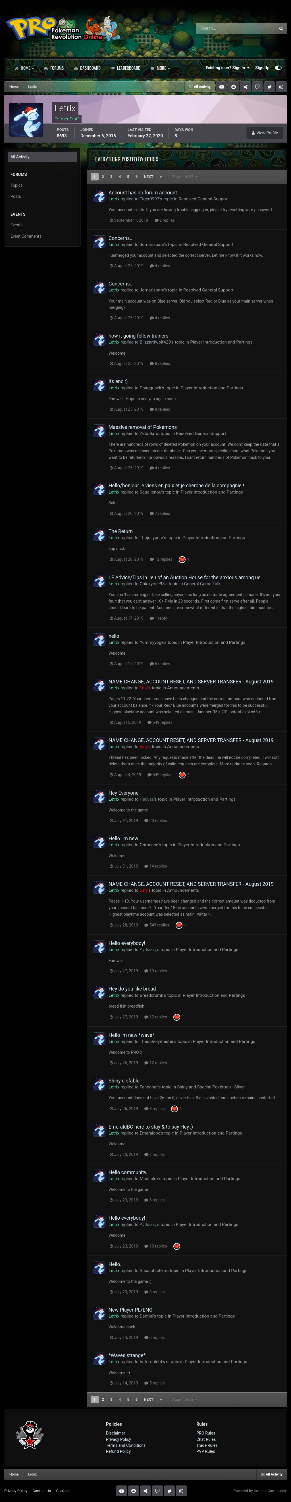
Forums (54, 67)
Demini (146, 1316)
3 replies (154, 1108)
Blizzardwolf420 (155, 342)
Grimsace (149, 844)
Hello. (115, 1264)
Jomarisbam (152, 244)
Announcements (183, 688)
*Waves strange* (127, 1355)
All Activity (20, 157)
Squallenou (150, 492)
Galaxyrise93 (152, 583)
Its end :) (118, 381)
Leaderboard (126, 67)
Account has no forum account (143, 193)
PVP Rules (205, 1451)
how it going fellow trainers (139, 336)
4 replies (160, 266)
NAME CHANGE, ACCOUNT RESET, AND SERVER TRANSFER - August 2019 (191, 682)
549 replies (159, 722)
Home (24, 67)
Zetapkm (148, 433)
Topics (16, 185)
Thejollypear (151, 537)
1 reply (158, 618)
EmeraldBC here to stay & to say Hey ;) (151, 1127)
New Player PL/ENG (131, 1310)
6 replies (160, 663)
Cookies (62, 1491)
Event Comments (26, 236)
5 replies (154, 1383)
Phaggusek (150, 388)
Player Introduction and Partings (221, 342)
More (160, 67)
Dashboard (87, 67)
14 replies (155, 866)
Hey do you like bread (132, 989)
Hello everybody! (127, 943)
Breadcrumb (151, 995)
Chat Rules (206, 1439)
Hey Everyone (123, 793)
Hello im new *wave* (131, 1035)
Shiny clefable (124, 1081)
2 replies (165, 220)
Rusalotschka (153, 1270)
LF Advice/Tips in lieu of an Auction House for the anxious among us (185, 577)
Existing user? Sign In (228, 67)
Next (148, 176)
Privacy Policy (118, 1439)
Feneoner (149, 1087)
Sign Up (262, 67)
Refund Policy (118, 1451)
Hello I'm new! (124, 838)
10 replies (155, 971)
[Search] (220, 28)
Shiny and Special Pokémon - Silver (211, 1087)
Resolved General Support (204, 199)
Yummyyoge (151, 642)
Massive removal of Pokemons (143, 427)
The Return (121, 531)
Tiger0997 (149, 199)
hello (114, 636)
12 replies (161, 559)
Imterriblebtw (152, 1361)
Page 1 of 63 (185, 176)
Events (16, 225)
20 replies (155, 820)
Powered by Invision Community (260, 1491)
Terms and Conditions (126, 1445)
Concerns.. (120, 238)
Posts (16, 196)
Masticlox (149, 1178)
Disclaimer (115, 1433)
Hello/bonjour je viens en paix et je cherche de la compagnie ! (176, 485)
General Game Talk (202, 583)
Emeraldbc (150, 1133)
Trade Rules (207, 1445)
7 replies (160, 513)
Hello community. (128, 1172)
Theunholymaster (156, 1041)
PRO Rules (205, 1433)
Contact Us (41, 1491)
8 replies (160, 363)
